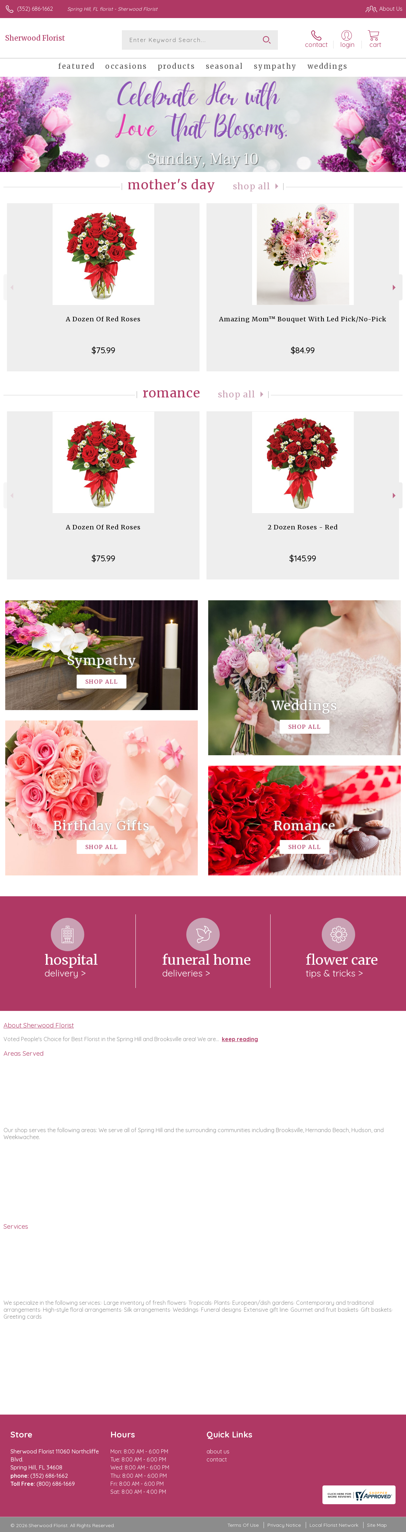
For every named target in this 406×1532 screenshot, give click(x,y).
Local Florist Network (334, 1525)
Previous (10, 287)
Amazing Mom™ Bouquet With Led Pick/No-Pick (303, 319)
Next (395, 287)
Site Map (377, 1525)
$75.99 (103, 350)
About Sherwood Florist (38, 1025)
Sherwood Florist (35, 38)
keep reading (240, 1039)
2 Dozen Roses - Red (303, 527)
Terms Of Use (243, 1525)
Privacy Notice (284, 1525)
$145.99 (302, 558)
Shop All (252, 186)
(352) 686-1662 (35, 8)
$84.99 (303, 350)
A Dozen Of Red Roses (103, 319)
